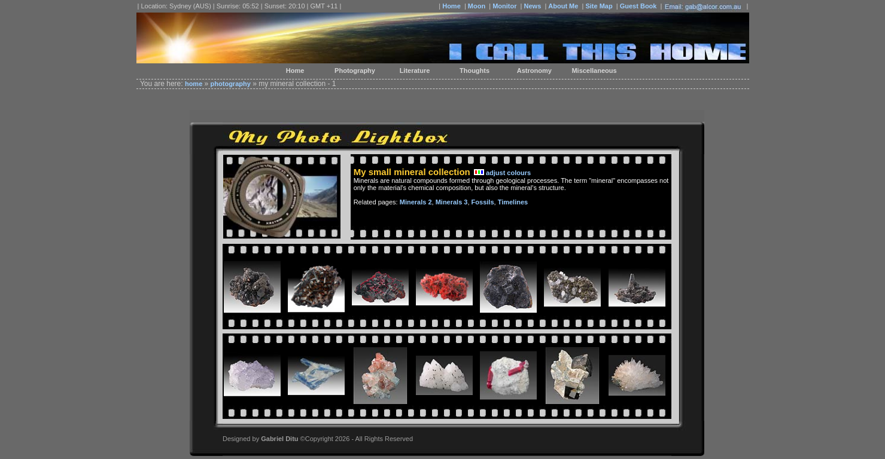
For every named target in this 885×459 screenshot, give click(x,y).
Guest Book (638, 6)
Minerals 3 (452, 202)
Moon (476, 6)
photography (231, 83)
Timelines (513, 202)
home (193, 83)
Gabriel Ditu (279, 438)
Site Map (598, 6)
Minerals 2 (416, 202)
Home (451, 6)
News (533, 6)
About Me (563, 6)
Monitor (504, 6)
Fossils (483, 202)
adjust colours (508, 172)
